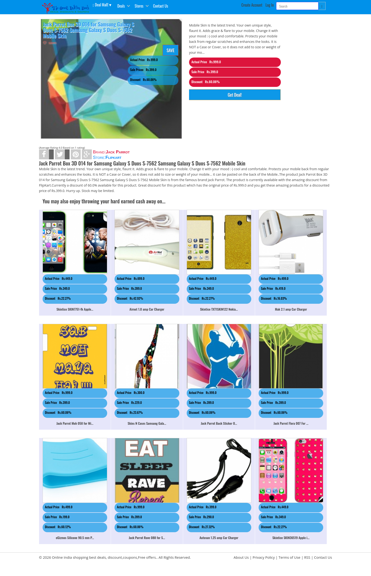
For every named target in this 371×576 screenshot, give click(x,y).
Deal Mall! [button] (100, 4)
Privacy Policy (264, 557)
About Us (241, 557)
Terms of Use (289, 557)
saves (50, 42)
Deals (121, 6)
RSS (307, 557)
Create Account (251, 5)
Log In (269, 5)
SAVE (170, 50)
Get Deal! (235, 95)
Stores (139, 6)
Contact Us (160, 6)
